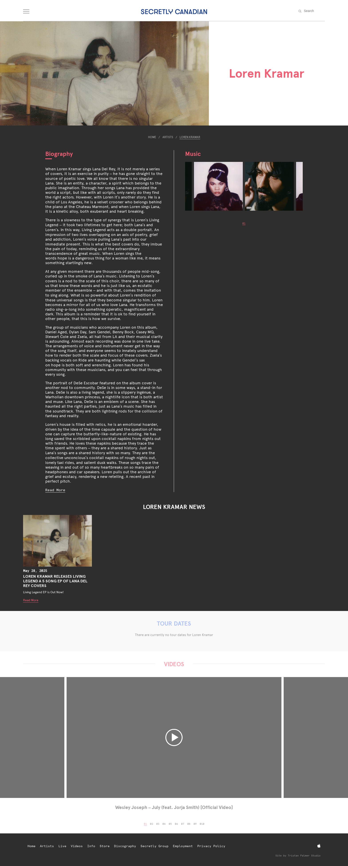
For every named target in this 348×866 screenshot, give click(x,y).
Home (152, 137)
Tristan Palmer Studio (304, 855)
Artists (167, 137)
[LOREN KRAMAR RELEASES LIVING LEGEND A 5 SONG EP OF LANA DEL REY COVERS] (57, 541)
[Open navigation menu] (26, 10)
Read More (55, 490)
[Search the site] (314, 11)
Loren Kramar (190, 137)
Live (62, 846)
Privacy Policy (211, 846)
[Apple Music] (318, 846)
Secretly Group (154, 846)
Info (91, 846)
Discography (125, 846)
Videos (77, 846)
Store (105, 846)
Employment (183, 846)
